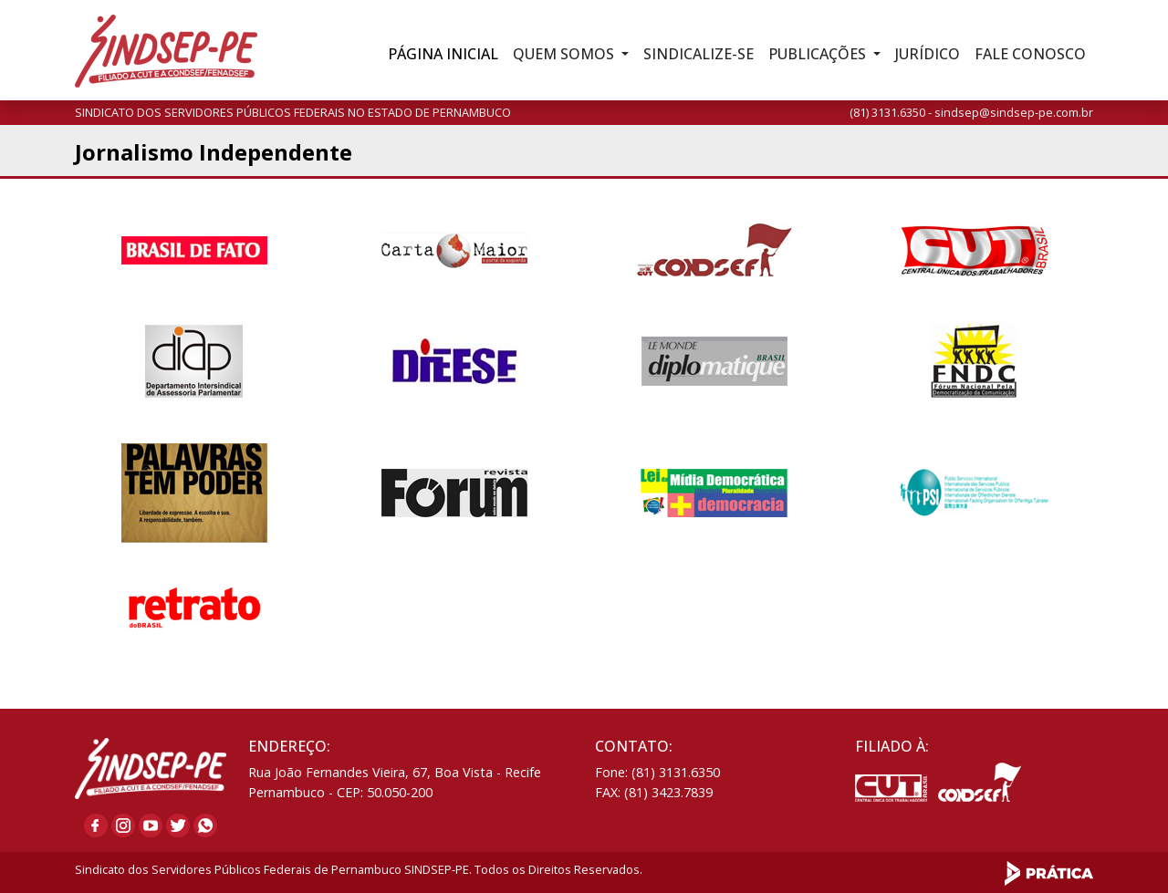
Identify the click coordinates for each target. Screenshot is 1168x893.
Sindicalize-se (698, 54)
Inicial (443, 54)
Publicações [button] (819, 54)
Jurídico (927, 54)
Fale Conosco (1030, 54)
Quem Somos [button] (565, 54)
